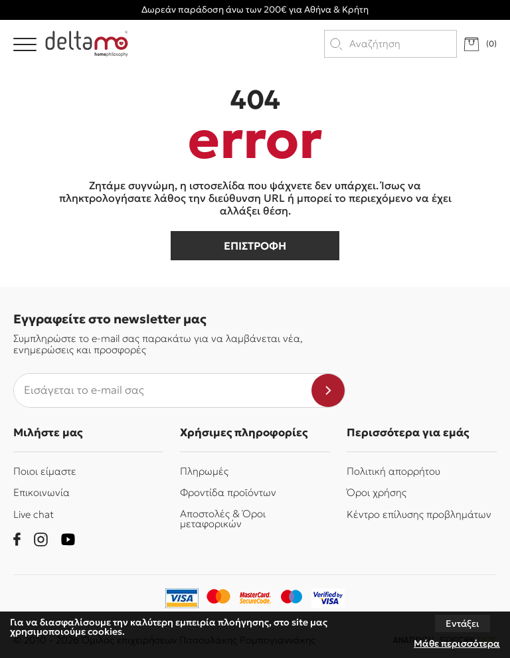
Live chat (33, 514)
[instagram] (41, 539)
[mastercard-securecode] (255, 598)
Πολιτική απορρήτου (393, 471)
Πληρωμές (204, 471)
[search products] (402, 44)
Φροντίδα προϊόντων (228, 492)
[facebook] (17, 539)
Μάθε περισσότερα (457, 643)
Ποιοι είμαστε (44, 471)
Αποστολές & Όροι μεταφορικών (223, 519)
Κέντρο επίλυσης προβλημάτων (419, 514)
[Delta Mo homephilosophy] (86, 44)
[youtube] (68, 539)
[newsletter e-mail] (162, 390)
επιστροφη (255, 245)
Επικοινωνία (41, 492)
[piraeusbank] (328, 598)
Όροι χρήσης (376, 492)
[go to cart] (480, 44)
